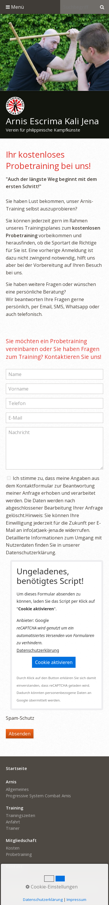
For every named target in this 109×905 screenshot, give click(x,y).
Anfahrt (13, 822)
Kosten (12, 848)
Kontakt (38, 888)
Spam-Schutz (20, 718)
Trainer (12, 828)
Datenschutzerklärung (38, 650)
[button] (53, 662)
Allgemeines (17, 789)
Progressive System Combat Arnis (38, 795)
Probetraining (19, 854)
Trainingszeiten (20, 815)
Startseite (16, 888)
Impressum (60, 888)
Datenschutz (87, 888)
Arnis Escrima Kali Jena (52, 121)
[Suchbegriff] (77, 7)
